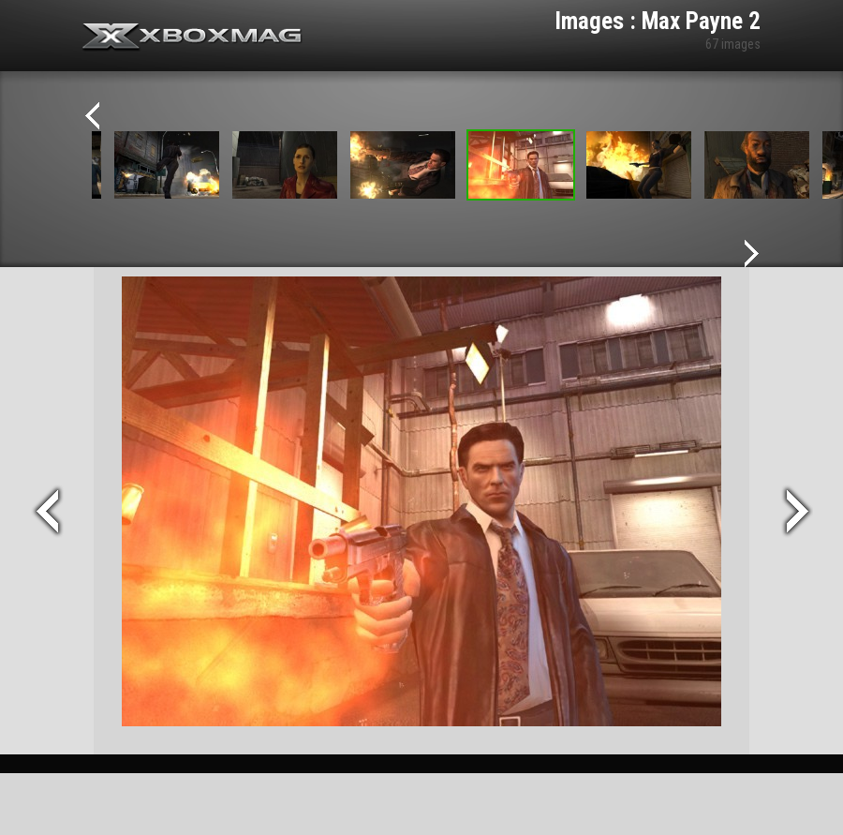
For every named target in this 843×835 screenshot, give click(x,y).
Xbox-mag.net (192, 37)
